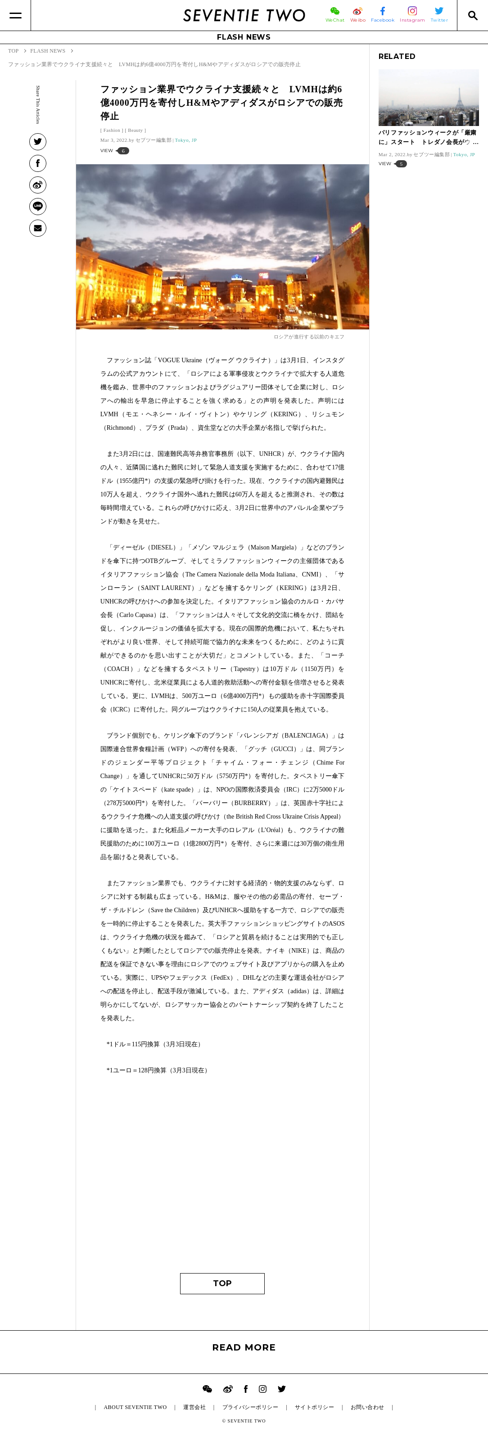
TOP (222, 1283)
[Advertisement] (222, 1179)
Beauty (135, 130)
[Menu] (15, 15)
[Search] (472, 15)
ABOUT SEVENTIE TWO (135, 1407)
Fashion (112, 130)
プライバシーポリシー (250, 1407)
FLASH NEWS (244, 37)
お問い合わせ (367, 1407)
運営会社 (194, 1407)
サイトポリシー (314, 1407)
